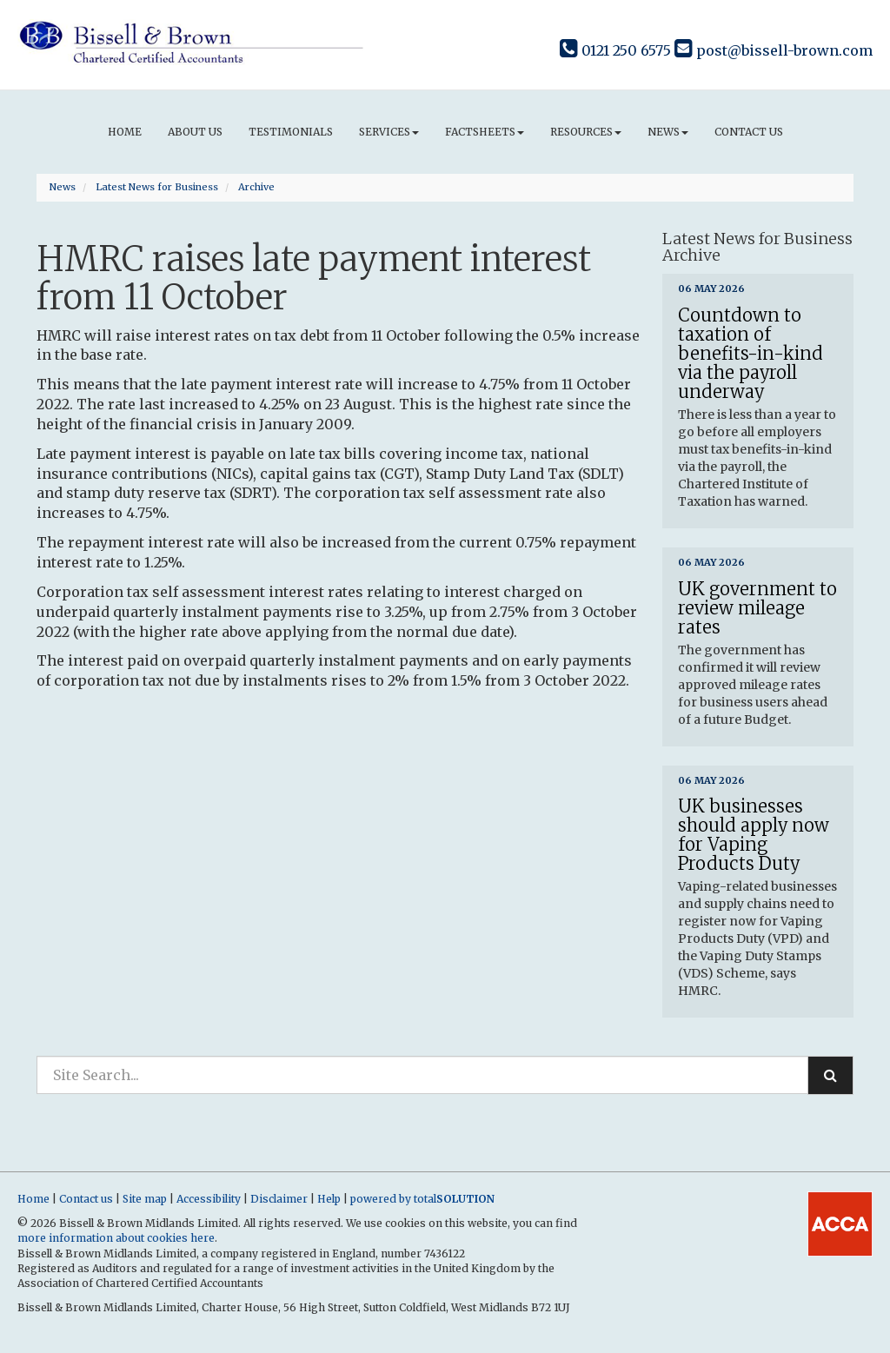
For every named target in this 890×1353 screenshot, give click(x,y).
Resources (585, 131)
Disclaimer (279, 1198)
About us (195, 131)
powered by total (422, 1198)
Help (329, 1198)
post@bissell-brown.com (773, 50)
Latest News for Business (157, 187)
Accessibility (208, 1198)
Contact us (748, 131)
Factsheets (484, 131)
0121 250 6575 (615, 50)
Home (125, 131)
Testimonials (291, 131)
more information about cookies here (116, 1237)
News (668, 131)
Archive (256, 187)
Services (389, 131)
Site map (145, 1198)
